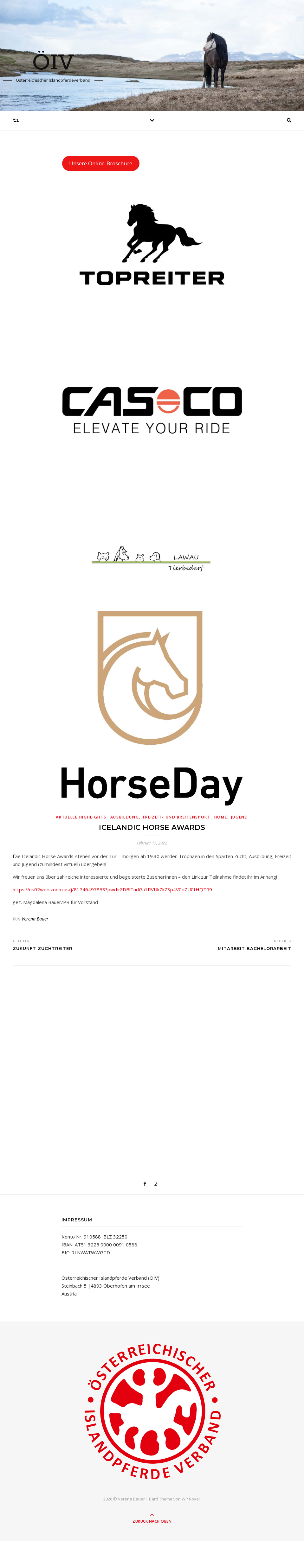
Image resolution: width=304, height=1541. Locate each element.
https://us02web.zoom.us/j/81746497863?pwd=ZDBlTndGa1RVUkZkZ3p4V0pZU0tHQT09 (112, 889)
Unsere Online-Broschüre (100, 163)
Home (220, 817)
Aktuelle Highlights (81, 817)
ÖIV (53, 63)
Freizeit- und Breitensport (176, 817)
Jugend (239, 817)
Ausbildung (124, 817)
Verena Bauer (35, 919)
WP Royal (191, 1499)
